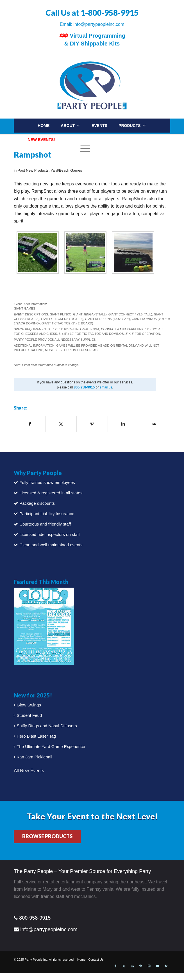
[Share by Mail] (154, 424)
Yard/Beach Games (66, 170)
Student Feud (29, 715)
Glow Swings (29, 705)
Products (132, 126)
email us (106, 387)
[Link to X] (124, 966)
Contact (152, 139)
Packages (77, 139)
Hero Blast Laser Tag (36, 736)
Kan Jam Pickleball (34, 756)
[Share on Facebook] (29, 424)
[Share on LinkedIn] (123, 424)
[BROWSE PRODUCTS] (47, 836)
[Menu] (84, 148)
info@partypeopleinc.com (99, 24)
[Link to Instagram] (149, 966)
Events (99, 125)
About (70, 126)
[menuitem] (162, 153)
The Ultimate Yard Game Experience (51, 746)
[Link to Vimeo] (166, 966)
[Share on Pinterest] (92, 424)
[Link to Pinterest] (141, 966)
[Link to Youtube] (157, 966)
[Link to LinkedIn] (132, 966)
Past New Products (33, 170)
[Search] (156, 155)
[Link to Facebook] (115, 966)
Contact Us (95, 959)
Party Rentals (115, 139)
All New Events (29, 770)
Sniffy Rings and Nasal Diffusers (47, 725)
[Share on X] (61, 424)
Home (43, 125)
